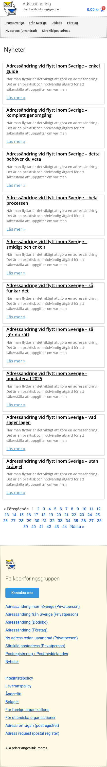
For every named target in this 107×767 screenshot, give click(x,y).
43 (56, 526)
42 (49, 526)
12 (99, 508)
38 (99, 520)
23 (82, 514)
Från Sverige (38, 23)
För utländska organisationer (30, 717)
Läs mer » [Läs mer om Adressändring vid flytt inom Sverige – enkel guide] (15, 97)
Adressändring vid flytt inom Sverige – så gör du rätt (49, 332)
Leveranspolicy (18, 686)
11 (91, 508)
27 (13, 520)
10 (84, 508)
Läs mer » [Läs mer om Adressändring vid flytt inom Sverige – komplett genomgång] (15, 141)
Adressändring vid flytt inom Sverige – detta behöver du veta (53, 156)
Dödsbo (57, 23)
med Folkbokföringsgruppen (41, 9)
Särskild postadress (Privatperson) (35, 646)
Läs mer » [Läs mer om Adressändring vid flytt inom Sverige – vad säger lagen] (15, 448)
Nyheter (12, 661)
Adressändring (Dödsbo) (26, 622)
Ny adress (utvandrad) (21, 31)
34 (68, 520)
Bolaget (12, 701)
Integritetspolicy (19, 678)
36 (83, 520)
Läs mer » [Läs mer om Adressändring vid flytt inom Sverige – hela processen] (15, 229)
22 (74, 514)
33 (60, 520)
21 (66, 514)
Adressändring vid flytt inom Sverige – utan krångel (52, 463)
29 (29, 520)
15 (21, 514)
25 (97, 514)
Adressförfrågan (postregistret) (32, 725)
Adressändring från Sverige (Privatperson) (41, 614)
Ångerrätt (13, 694)
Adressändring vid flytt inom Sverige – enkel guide (53, 68)
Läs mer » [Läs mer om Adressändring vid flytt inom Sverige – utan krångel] (15, 492)
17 (36, 514)
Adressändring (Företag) (26, 630)
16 (29, 514)
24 (90, 514)
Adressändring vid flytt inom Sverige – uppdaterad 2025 (46, 376)
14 (14, 514)
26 (5, 520)
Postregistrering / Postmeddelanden (36, 653)
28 (21, 520)
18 (44, 514)
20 (58, 514)
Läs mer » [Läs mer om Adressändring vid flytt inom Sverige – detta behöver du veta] (15, 185)
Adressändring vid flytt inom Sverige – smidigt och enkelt (46, 244)
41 (41, 526)
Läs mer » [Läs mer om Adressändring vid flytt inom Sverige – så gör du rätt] (15, 361)
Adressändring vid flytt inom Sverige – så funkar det (49, 288)
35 (76, 520)
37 (91, 520)
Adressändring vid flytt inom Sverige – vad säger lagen (51, 420)
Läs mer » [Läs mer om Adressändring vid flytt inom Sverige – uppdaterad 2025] (15, 405)
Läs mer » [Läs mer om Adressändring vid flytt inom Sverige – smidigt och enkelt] (15, 273)
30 (37, 520)
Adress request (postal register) (32, 733)
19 (51, 514)
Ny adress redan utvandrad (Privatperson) (41, 638)
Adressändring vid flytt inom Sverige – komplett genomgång (46, 112)
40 (33, 526)
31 (45, 520)
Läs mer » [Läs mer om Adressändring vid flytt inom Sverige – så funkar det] (15, 317)
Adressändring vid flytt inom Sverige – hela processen (51, 200)
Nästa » (77, 526)
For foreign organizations (27, 709)
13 (7, 514)
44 (64, 526)
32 (52, 520)
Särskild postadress (56, 31)
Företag (72, 23)
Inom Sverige (14, 23)
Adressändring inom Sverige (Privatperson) (42, 606)
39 (25, 526)
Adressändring (37, 3)
